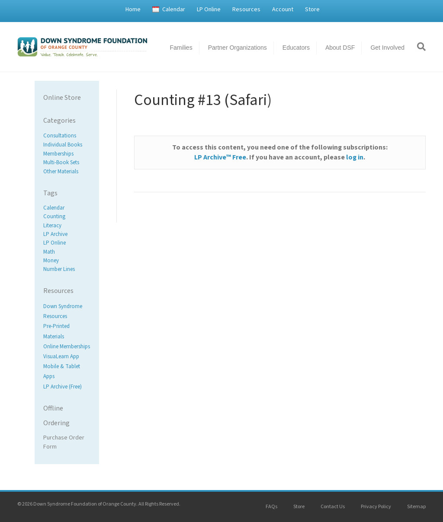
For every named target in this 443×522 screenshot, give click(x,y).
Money (51, 260)
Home (133, 9)
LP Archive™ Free (220, 157)
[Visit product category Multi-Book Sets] (66, 162)
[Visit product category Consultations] (66, 135)
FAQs (271, 506)
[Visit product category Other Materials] (66, 171)
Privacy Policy (376, 506)
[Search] (418, 47)
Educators (296, 47)
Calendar (173, 9)
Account (282, 9)
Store (312, 9)
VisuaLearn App (61, 356)
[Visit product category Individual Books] (66, 145)
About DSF (340, 47)
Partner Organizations (237, 47)
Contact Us (333, 506)
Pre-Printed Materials (56, 332)
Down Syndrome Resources (62, 311)
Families (181, 47)
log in (354, 157)
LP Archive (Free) (62, 387)
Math (49, 252)
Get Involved (387, 47)
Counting (54, 217)
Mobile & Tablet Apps (61, 371)
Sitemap (416, 506)
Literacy (52, 225)
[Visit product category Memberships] (66, 153)
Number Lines (59, 269)
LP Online (209, 9)
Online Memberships (66, 346)
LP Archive (55, 234)
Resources (246, 9)
